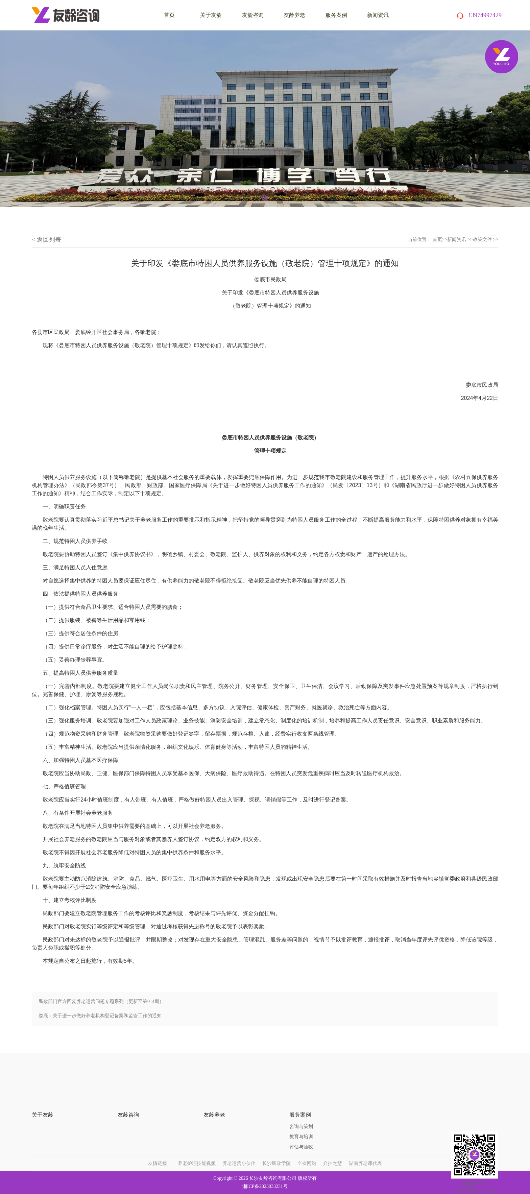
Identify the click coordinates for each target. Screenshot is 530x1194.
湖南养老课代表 (365, 1156)
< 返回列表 (46, 239)
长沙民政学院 (276, 1156)
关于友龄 (211, 15)
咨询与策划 (301, 1106)
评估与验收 (301, 1126)
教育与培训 (301, 1116)
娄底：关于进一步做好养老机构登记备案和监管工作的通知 (100, 1015)
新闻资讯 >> (460, 239)
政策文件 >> (485, 239)
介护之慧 (332, 1156)
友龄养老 (294, 15)
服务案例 (336, 15)
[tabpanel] (265, 118)
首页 (437, 239)
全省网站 (306, 1156)
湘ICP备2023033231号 (265, 1186)
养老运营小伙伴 (239, 1156)
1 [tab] (265, 198)
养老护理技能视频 (197, 1156)
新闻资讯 (378, 15)
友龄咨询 (253, 15)
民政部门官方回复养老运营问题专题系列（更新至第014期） (101, 1001)
